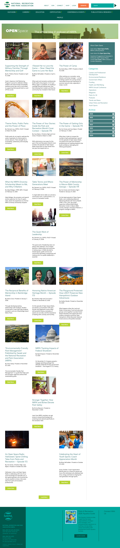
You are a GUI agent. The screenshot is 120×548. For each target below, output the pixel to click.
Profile (60, 17)
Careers (26, 12)
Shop (67, 5)
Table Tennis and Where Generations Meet (42, 183)
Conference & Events (76, 12)
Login (74, 5)
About (46, 5)
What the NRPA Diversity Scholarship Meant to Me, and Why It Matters (16, 184)
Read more (10, 95)
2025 (102, 118)
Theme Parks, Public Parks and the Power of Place (16, 124)
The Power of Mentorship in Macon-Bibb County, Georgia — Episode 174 (70, 184)
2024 (102, 121)
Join (52, 5)
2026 (102, 114)
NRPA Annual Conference (97, 87)
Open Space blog (105, 53)
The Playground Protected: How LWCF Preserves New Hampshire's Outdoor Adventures (71, 294)
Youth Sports (93, 105)
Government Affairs (95, 80)
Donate (83, 5)
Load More (44, 497)
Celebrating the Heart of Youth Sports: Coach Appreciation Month (69, 456)
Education (40, 12)
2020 (102, 136)
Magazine (92, 92)
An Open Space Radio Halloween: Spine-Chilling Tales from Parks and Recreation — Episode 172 (16, 458)
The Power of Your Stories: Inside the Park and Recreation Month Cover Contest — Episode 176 (43, 127)
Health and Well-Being (96, 85)
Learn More (80, 536)
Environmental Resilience (97, 77)
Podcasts (92, 98)
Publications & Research (102, 12)
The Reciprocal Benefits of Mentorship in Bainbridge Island (16, 293)
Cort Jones (98, 59)
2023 (102, 125)
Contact (5, 544)
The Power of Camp (68, 66)
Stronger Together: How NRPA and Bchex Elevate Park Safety (43, 402)
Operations (92, 90)
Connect (60, 5)
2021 (102, 132)
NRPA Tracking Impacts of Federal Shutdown (46, 349)
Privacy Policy (12, 544)
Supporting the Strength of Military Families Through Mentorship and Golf (17, 68)
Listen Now (37, 154)
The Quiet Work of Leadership (40, 233)
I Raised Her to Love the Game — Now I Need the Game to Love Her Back (43, 68)
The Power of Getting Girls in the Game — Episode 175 (71, 124)
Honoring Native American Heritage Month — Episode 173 (44, 293)
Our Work (12, 12)
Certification (56, 12)
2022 (102, 128)
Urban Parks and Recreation (98, 103)
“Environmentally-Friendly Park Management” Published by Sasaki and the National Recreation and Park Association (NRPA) (16, 354)
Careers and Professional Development (97, 73)
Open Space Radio (103, 49)
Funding (91, 82)
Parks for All (93, 95)
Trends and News (95, 100)
